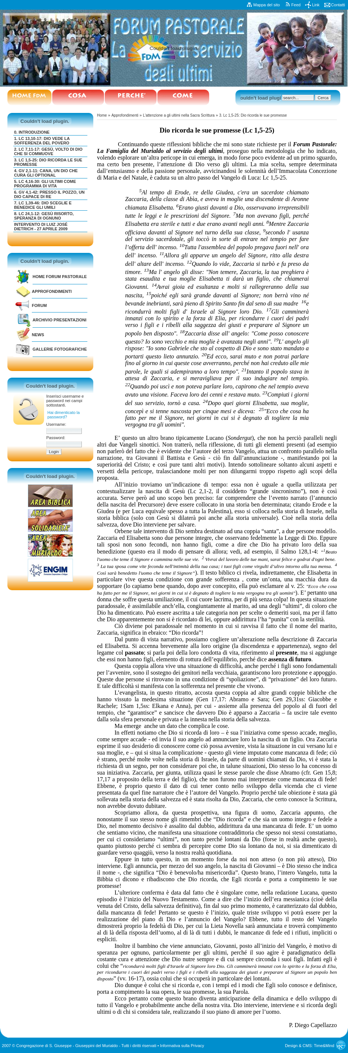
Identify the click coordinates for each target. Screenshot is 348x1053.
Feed (296, 5)
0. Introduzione (32, 132)
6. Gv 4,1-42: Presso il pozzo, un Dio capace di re (49, 194)
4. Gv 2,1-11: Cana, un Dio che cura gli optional (46, 172)
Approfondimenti (52, 291)
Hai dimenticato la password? (63, 414)
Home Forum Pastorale (60, 276)
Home (102, 115)
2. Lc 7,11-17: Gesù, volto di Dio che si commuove (48, 151)
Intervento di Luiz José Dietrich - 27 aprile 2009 (40, 226)
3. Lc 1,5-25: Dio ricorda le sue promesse (253, 115)
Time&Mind (324, 1045)
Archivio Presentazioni (59, 320)
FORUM (39, 305)
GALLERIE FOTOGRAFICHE (60, 349)
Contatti (338, 5)
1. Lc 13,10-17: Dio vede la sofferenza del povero (42, 140)
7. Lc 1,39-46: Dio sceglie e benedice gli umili (42, 205)
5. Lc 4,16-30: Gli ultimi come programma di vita (45, 183)
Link (315, 5)
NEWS (38, 334)
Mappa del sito (266, 5)
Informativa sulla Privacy (182, 1045)
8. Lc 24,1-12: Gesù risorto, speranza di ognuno (44, 215)
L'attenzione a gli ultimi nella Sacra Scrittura (179, 115)
